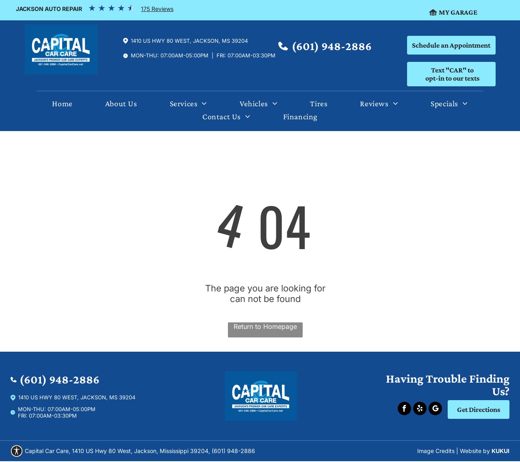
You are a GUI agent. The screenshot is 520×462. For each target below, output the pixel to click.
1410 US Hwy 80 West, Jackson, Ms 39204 (189, 40)
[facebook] (404, 409)
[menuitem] (62, 105)
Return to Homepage (265, 326)
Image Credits (436, 450)
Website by (475, 450)
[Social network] (435, 409)
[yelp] (420, 409)
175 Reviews (157, 8)
